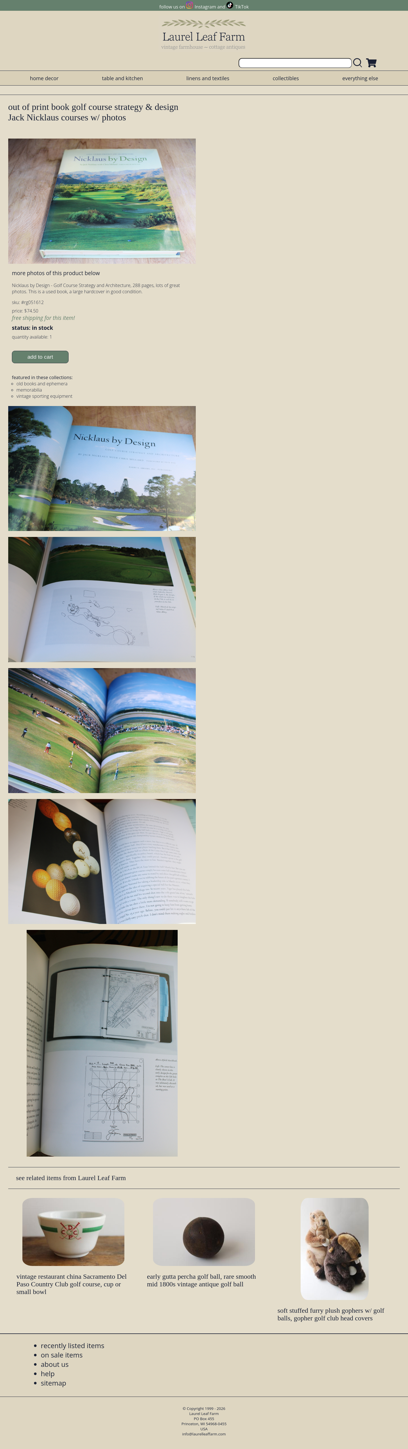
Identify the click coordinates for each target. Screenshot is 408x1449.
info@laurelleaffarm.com (204, 1434)
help (48, 1373)
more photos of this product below (56, 273)
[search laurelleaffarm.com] (359, 63)
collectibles (286, 78)
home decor (44, 78)
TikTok (242, 7)
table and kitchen (122, 78)
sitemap (53, 1383)
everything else (360, 78)
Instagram (205, 7)
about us (55, 1364)
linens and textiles (207, 78)
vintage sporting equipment (44, 396)
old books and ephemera (41, 384)
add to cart (40, 357)
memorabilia (29, 390)
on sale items (62, 1354)
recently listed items (72, 1345)
